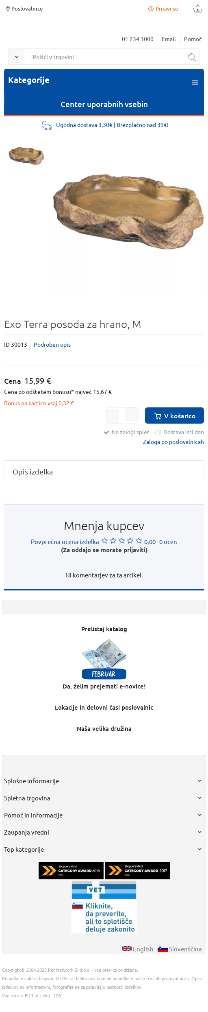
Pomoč (193, 38)
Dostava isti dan (183, 431)
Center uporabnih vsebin (104, 104)
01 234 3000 (138, 38)
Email (169, 38)
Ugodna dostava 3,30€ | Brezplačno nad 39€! (112, 124)
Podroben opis (52, 344)
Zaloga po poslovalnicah (173, 441)
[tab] (104, 471)
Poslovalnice (23, 8)
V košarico (174, 415)
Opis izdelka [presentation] (33, 471)
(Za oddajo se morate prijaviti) (104, 550)
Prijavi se (162, 8)
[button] (132, 414)
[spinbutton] (122, 415)
